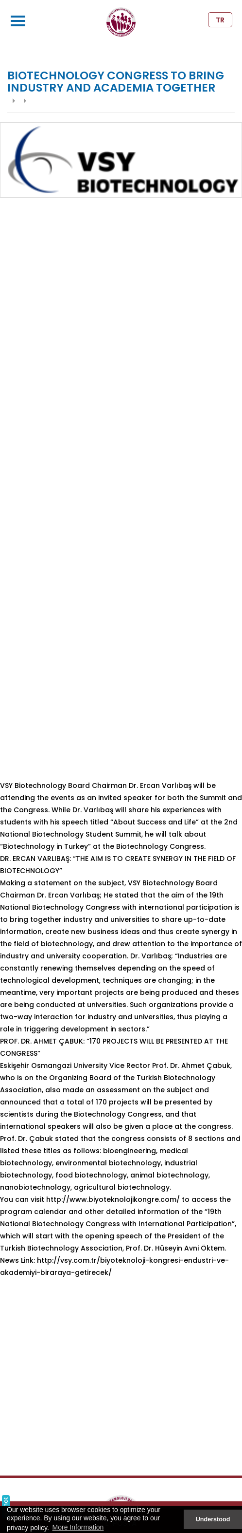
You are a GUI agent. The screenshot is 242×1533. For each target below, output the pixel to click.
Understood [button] (213, 1519)
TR (220, 20)
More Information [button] (78, 1527)
